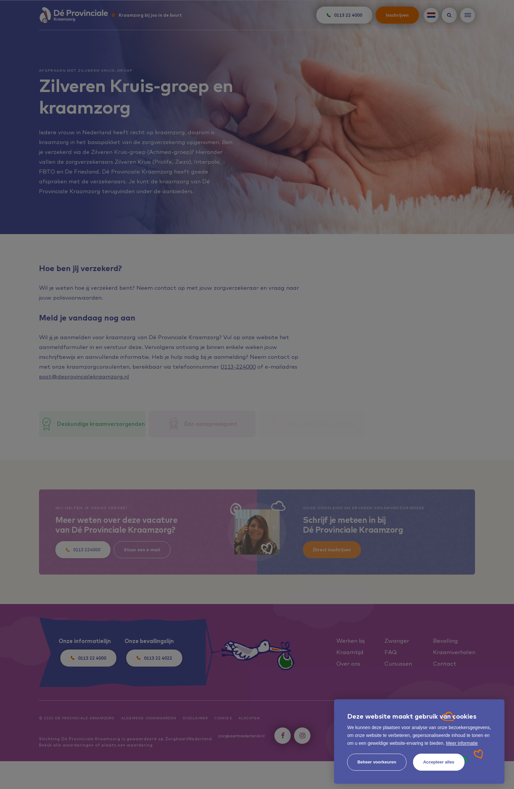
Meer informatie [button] (462, 743)
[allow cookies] (439, 762)
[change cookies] (376, 762)
